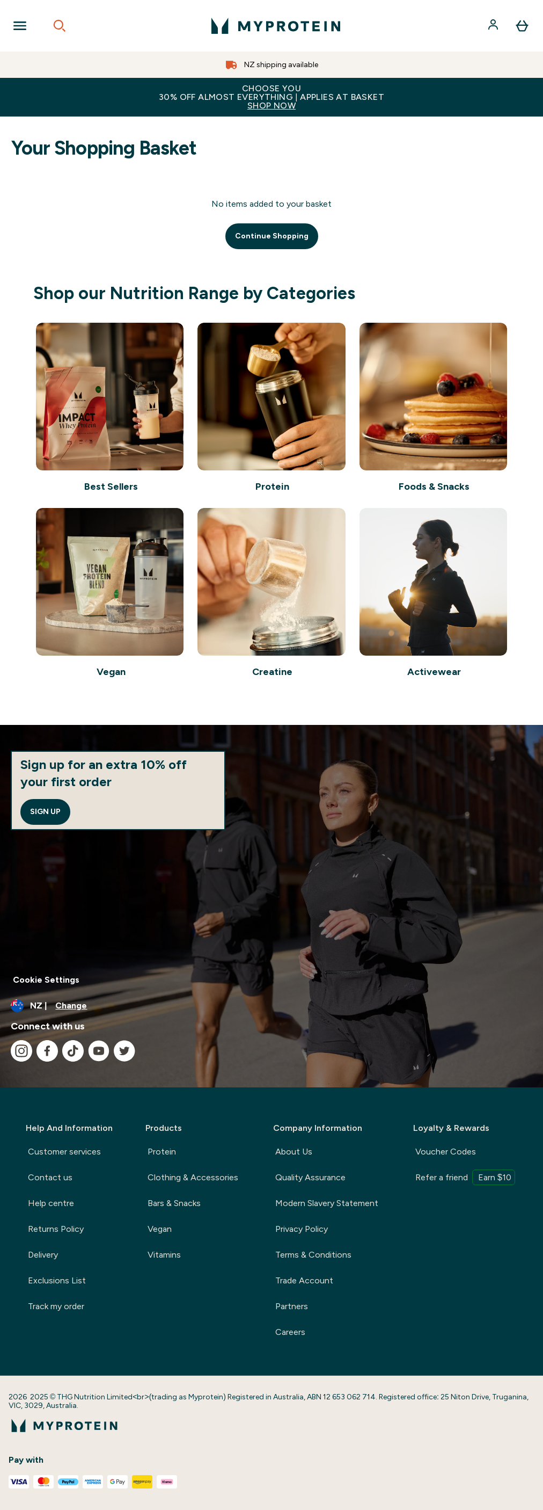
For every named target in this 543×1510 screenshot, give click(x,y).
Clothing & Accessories (193, 1177)
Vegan (160, 1229)
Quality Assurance (310, 1177)
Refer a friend (465, 1177)
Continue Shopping (272, 236)
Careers (290, 1332)
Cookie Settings (46, 980)
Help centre (51, 1203)
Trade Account (304, 1280)
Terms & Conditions (313, 1255)
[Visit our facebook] (47, 1051)
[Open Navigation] (19, 26)
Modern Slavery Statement (326, 1203)
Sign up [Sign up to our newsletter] (45, 811)
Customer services (64, 1151)
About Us (293, 1151)
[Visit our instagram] (21, 1051)
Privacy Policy (301, 1229)
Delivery (43, 1255)
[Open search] (59, 25)
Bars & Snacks (174, 1203)
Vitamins (164, 1255)
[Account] (494, 25)
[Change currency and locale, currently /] (271, 1005)
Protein (162, 1151)
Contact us (50, 1177)
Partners (291, 1306)
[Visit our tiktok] (73, 1051)
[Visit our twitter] (124, 1051)
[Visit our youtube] (98, 1051)
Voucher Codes (445, 1151)
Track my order (56, 1306)
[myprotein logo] (275, 26)
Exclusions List (57, 1280)
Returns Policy (56, 1229)
